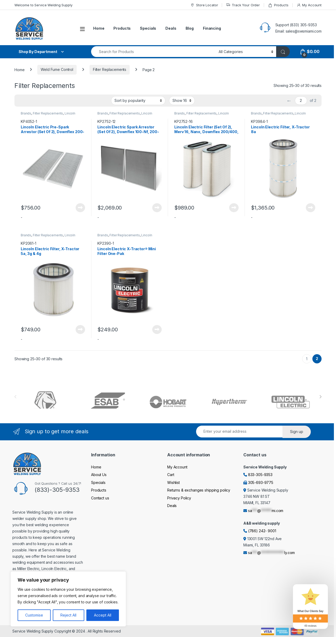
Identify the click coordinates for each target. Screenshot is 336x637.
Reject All (68, 615)
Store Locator (204, 5)
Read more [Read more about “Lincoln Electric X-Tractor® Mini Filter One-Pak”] (157, 329)
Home (98, 28)
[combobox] (153, 51)
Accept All (102, 615)
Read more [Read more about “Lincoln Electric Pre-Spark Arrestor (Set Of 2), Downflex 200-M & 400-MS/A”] (80, 207)
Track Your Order (243, 5)
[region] (68, 598)
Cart (170, 474)
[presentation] (320, 397)
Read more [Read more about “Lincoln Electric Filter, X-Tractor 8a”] (310, 207)
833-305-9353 (260, 474)
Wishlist (173, 482)
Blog (190, 28)
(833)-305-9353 (57, 489)
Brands (26, 113)
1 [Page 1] (306, 359)
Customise (34, 615)
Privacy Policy (179, 498)
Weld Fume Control (57, 69)
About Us (99, 474)
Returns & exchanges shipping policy (198, 490)
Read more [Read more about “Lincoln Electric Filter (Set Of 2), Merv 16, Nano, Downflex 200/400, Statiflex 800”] (234, 207)
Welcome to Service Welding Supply (43, 5)
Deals (170, 28)
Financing (212, 28)
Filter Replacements (109, 69)
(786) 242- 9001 (262, 531)
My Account (309, 5)
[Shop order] (138, 100)
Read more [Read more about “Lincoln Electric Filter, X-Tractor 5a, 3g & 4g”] (80, 329)
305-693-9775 (260, 482)
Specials (148, 28)
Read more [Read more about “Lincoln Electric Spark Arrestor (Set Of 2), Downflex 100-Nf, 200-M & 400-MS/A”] (157, 207)
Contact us (100, 498)
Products (278, 5)
